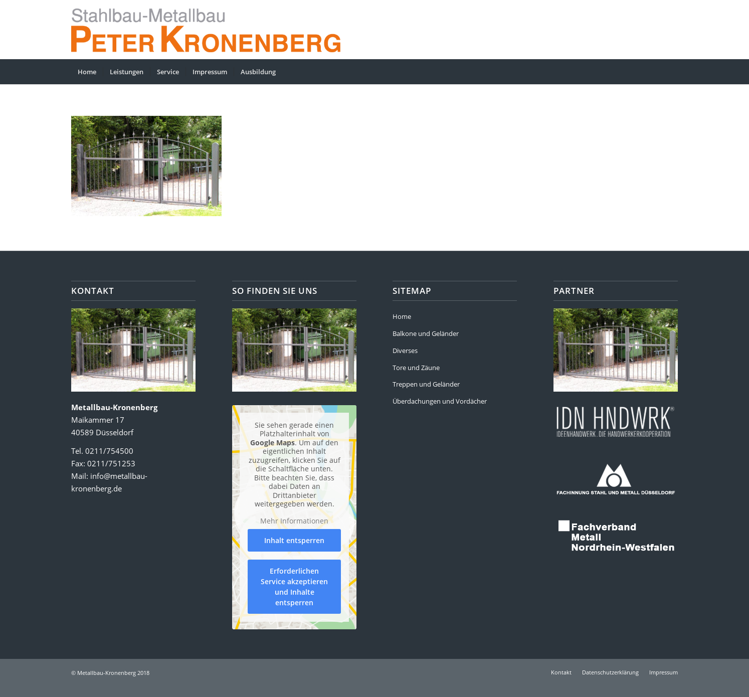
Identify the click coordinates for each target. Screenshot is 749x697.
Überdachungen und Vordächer (440, 401)
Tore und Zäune (416, 367)
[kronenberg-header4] (221, 29)
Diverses (405, 350)
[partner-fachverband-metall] (615, 536)
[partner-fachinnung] (615, 478)
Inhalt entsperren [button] (294, 540)
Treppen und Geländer (426, 384)
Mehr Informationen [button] (294, 520)
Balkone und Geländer (426, 333)
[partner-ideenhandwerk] (615, 420)
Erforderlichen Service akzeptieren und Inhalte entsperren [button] (294, 586)
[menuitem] (87, 71)
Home (402, 316)
